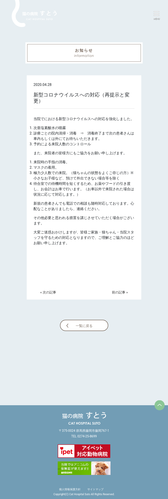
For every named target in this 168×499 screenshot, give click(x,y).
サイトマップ (95, 489)
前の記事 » (120, 292)
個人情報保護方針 (70, 489)
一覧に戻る (84, 326)
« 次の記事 (48, 292)
